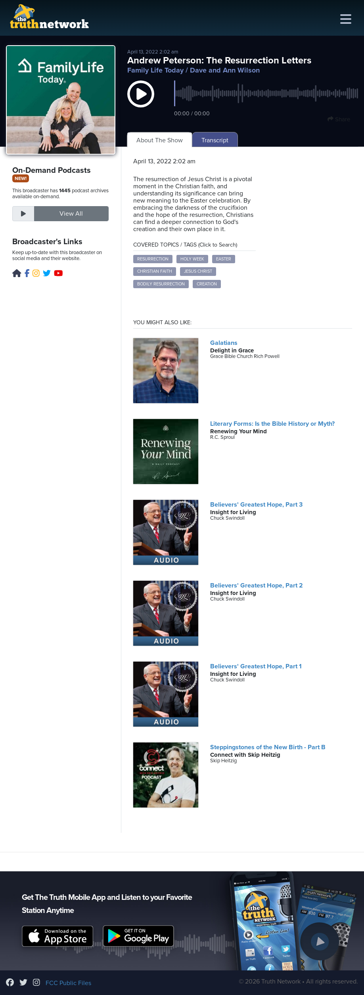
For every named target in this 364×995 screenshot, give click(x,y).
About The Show (159, 140)
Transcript (214, 140)
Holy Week (192, 259)
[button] (140, 102)
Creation (207, 284)
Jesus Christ (198, 271)
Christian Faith (154, 271)
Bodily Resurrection (161, 284)
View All (71, 214)
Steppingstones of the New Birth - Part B (268, 747)
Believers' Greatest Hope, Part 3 (256, 505)
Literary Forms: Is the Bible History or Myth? (272, 424)
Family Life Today (155, 70)
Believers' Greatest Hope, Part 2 (256, 585)
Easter (223, 259)
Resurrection (153, 259)
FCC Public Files (68, 983)
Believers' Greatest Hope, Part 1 (256, 666)
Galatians (224, 343)
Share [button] (339, 119)
